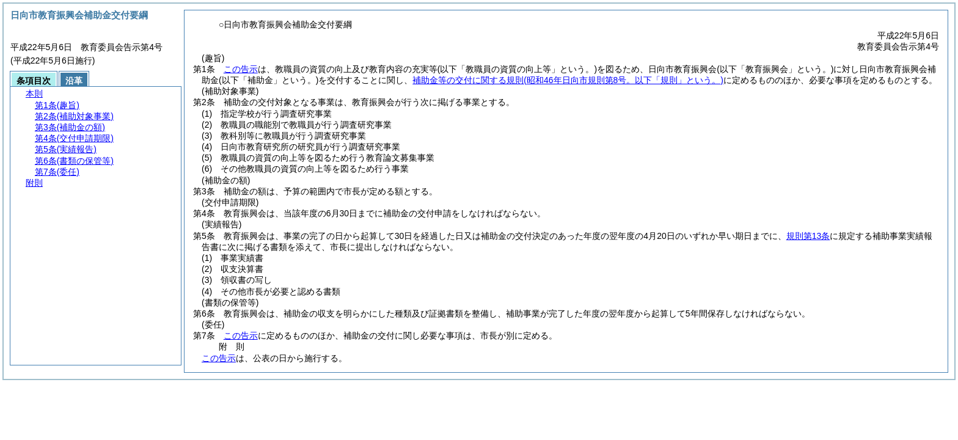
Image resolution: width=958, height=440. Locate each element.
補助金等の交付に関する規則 (567, 80)
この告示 (241, 69)
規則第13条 (808, 236)
